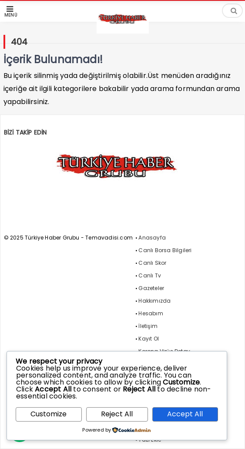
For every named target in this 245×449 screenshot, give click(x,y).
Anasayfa (152, 237)
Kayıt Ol (148, 338)
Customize (48, 414)
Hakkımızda (154, 300)
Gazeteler (151, 288)
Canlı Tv (149, 275)
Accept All (185, 414)
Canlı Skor (152, 263)
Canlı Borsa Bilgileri (164, 250)
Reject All (117, 414)
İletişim (148, 326)
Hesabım (150, 313)
